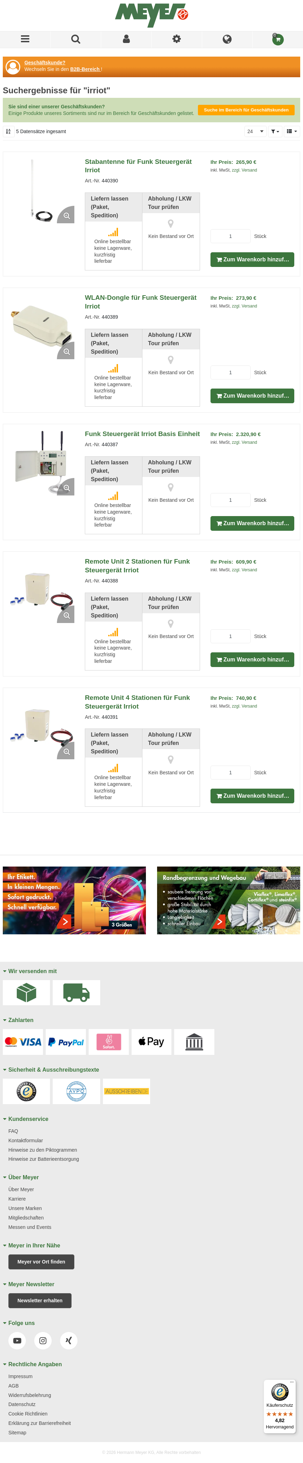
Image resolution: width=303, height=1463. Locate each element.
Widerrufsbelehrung (29, 1395)
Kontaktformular (25, 1140)
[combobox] (255, 131)
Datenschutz (22, 1404)
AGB (13, 1386)
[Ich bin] (177, 39)
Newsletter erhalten (39, 1300)
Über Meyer (21, 1189)
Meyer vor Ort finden (41, 1262)
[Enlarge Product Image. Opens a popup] (65, 214)
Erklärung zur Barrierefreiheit (39, 1423)
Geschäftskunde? (44, 62)
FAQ (13, 1131)
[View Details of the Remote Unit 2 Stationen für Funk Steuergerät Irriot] (41, 590)
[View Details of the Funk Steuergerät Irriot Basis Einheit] (41, 462)
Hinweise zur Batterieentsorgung (43, 1159)
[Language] (227, 39)
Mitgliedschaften (26, 1218)
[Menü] (25, 39)
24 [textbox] (250, 131)
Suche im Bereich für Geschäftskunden (246, 110)
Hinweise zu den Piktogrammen (42, 1150)
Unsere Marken (25, 1208)
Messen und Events (29, 1227)
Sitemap (17, 1432)
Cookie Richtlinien (27, 1414)
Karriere (17, 1199)
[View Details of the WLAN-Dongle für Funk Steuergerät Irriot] (41, 326)
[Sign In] (126, 39)
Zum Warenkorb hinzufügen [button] (258, 259)
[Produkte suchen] (76, 39)
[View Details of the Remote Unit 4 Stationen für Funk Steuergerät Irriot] (41, 726)
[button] (275, 131)
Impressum (20, 1376)
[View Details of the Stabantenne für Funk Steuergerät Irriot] (41, 190)
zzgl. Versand (244, 170)
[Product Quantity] (230, 236)
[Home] (151, 15)
